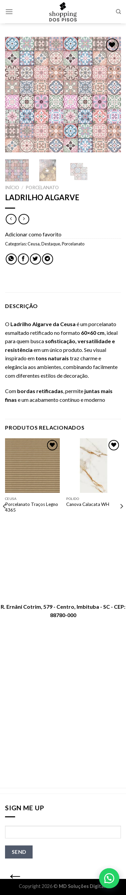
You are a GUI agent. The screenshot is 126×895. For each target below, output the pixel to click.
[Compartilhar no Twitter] (35, 259)
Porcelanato (42, 187)
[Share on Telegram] (47, 259)
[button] (109, 878)
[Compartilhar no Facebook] (23, 259)
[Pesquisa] (118, 11)
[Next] (121, 520)
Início (12, 187)
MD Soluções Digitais (83, 886)
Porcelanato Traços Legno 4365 (31, 507)
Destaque (50, 243)
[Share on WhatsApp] (11, 259)
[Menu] (9, 11)
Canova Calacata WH (87, 504)
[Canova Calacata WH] (93, 465)
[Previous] (4, 520)
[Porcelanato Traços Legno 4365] (32, 465)
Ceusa (34, 243)
